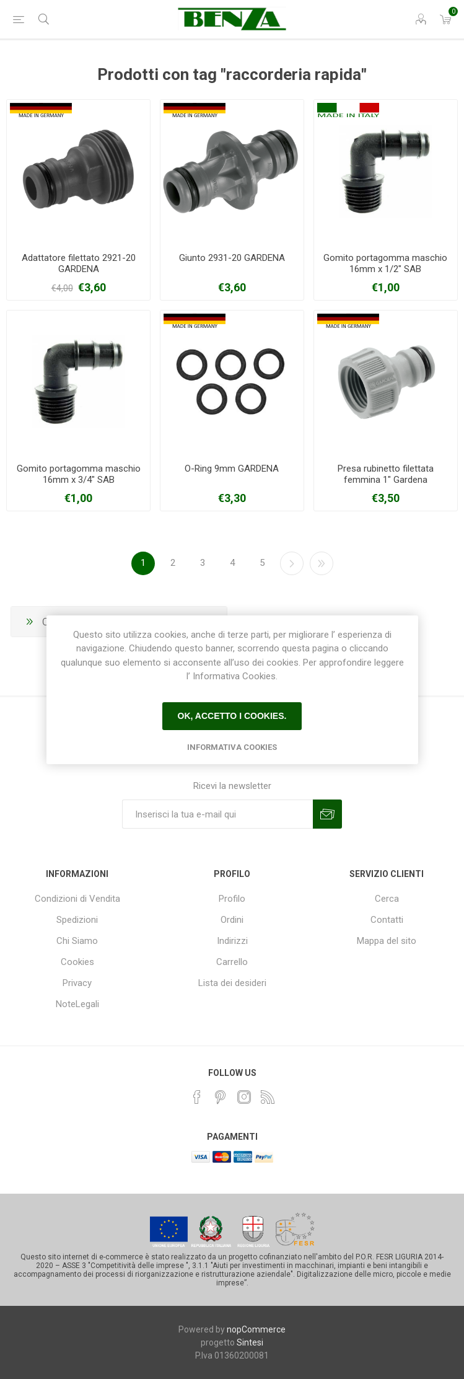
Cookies (77, 961)
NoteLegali (77, 1004)
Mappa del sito (386, 940)
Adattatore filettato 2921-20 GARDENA (79, 263)
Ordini (232, 919)
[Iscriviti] (217, 814)
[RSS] (268, 1097)
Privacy (77, 983)
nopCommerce (256, 1329)
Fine (321, 563)
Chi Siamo (77, 940)
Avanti (292, 563)
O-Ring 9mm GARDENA (232, 468)
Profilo (232, 898)
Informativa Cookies (232, 747)
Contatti (386, 919)
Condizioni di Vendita (77, 898)
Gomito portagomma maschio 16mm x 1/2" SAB (385, 263)
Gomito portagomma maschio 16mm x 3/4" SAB (79, 474)
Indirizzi (232, 940)
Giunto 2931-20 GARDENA (232, 257)
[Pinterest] (220, 1097)
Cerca (387, 898)
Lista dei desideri (232, 983)
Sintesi (250, 1342)
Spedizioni (77, 919)
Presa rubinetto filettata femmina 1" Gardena (386, 474)
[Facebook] (197, 1097)
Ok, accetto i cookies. (232, 716)
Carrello (232, 961)
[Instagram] (244, 1097)
